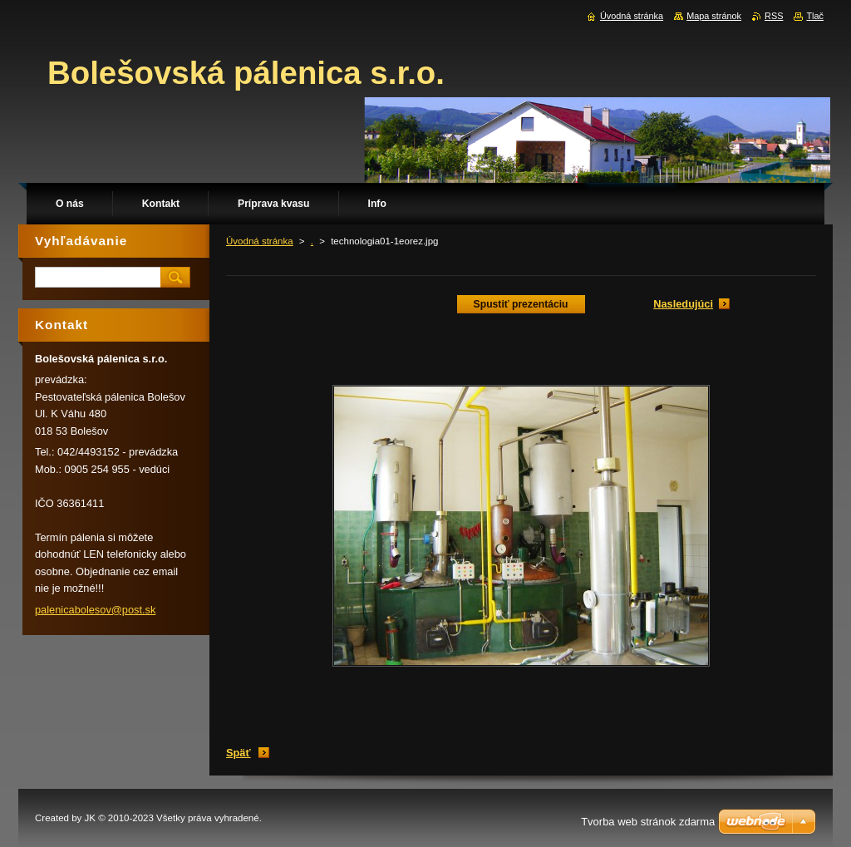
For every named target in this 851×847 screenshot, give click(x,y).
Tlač (815, 16)
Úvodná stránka (259, 241)
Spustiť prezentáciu (521, 304)
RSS (774, 16)
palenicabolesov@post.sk (95, 609)
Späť (238, 752)
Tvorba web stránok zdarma (648, 821)
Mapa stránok (713, 16)
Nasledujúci (683, 304)
